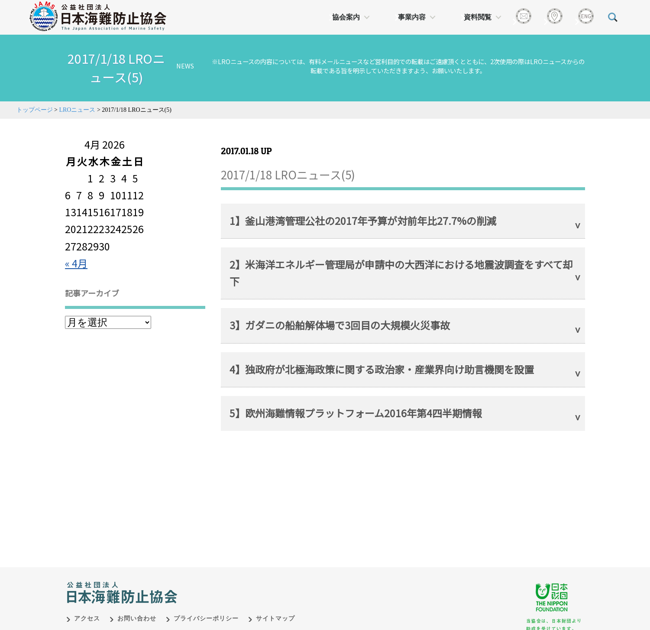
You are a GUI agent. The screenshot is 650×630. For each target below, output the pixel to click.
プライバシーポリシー (206, 609)
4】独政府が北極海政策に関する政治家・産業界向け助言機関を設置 (382, 369)
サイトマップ (275, 609)
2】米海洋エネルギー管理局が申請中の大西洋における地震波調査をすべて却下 (401, 273)
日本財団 (247, 574)
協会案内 (346, 17)
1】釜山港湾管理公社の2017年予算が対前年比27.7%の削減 (363, 220)
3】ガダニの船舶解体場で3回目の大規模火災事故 (340, 325)
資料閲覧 (478, 17)
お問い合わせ (136, 609)
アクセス (87, 609)
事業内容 (412, 17)
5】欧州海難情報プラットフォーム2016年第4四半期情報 (356, 413)
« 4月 (76, 263)
